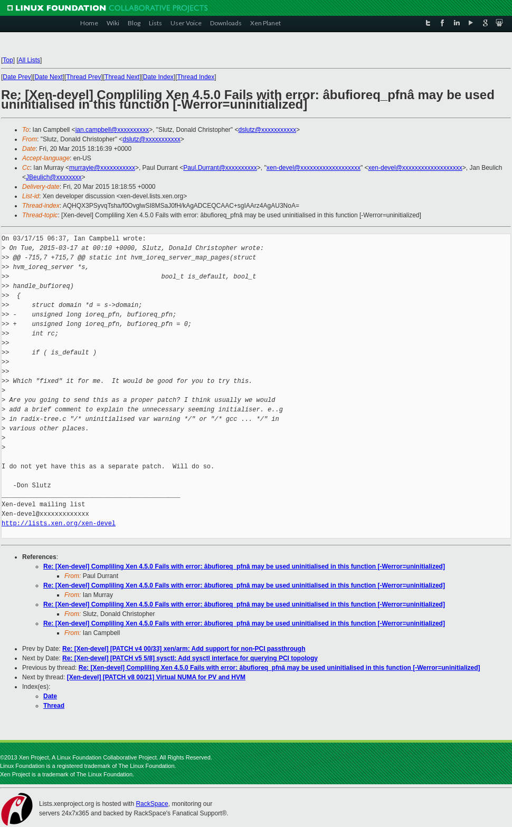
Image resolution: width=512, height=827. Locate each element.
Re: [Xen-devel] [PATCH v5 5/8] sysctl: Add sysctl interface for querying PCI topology (190, 658)
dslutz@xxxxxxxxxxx (267, 129)
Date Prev (17, 77)
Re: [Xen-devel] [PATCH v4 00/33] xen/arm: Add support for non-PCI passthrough (184, 648)
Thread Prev (83, 77)
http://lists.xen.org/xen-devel (59, 523)
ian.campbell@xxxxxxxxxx (112, 129)
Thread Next (122, 77)
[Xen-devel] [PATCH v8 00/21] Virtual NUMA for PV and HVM (156, 677)
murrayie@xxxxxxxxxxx (102, 167)
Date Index (158, 77)
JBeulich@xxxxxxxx (54, 177)
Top (8, 60)
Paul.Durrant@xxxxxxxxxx (220, 167)
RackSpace (152, 803)
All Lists (29, 60)
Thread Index (196, 77)
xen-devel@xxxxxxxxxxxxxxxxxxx (314, 167)
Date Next (48, 77)
